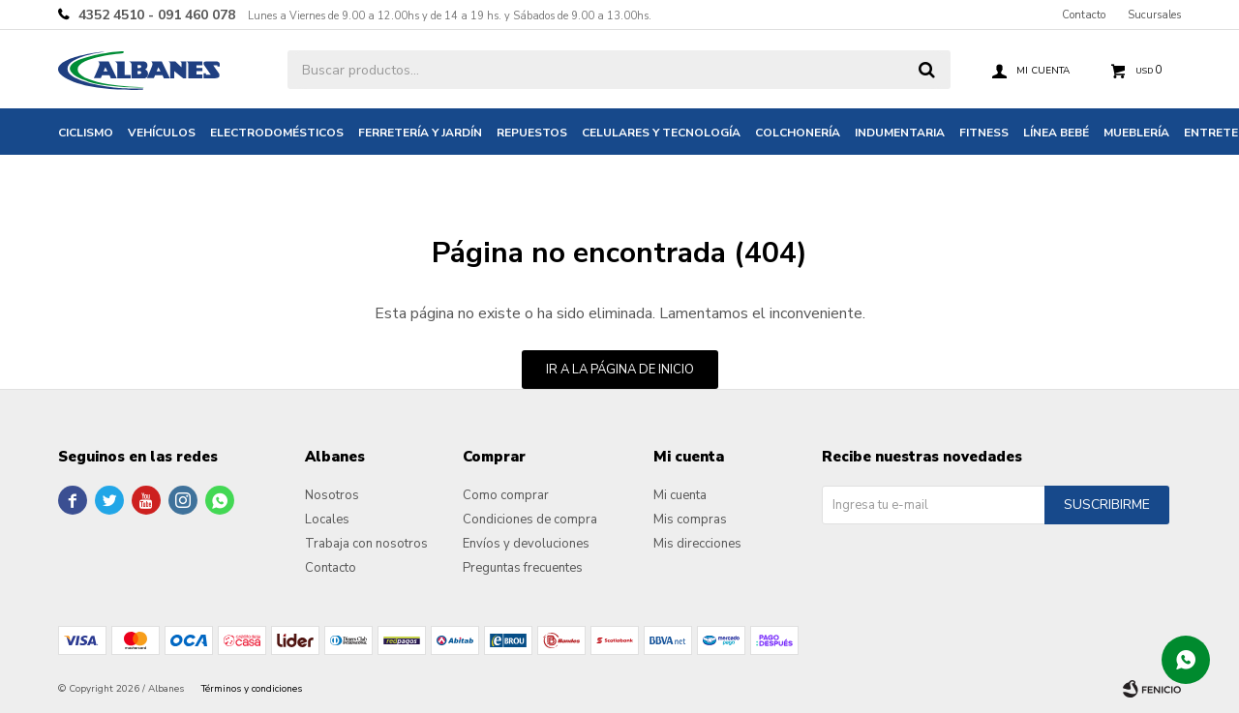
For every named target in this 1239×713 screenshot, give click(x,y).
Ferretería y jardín (420, 132)
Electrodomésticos (277, 132)
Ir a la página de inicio (620, 369)
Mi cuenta (680, 495)
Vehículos (162, 132)
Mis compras (690, 519)
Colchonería (797, 132)
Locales (327, 519)
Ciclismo (85, 132)
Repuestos (532, 132)
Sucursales (1154, 15)
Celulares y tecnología (661, 132)
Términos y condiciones (251, 689)
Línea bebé (1056, 132)
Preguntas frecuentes (523, 568)
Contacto (1083, 15)
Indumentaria (900, 132)
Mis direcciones (697, 543)
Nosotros (332, 495)
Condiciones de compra (530, 519)
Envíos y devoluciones (526, 543)
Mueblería (1136, 132)
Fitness (984, 132)
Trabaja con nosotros (366, 543)
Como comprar (506, 495)
